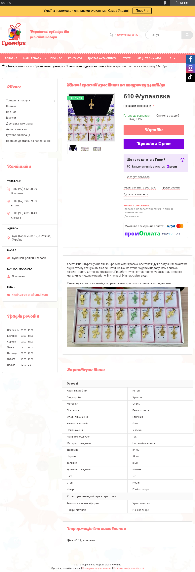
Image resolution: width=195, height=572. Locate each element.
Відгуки (11, 117)
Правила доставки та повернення (28, 140)
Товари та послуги (20, 66)
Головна (11, 58)
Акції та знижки (149, 58)
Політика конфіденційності (128, 568)
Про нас (56, 58)
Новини (11, 106)
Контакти (75, 58)
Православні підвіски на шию (85, 66)
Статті (127, 58)
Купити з (154, 144)
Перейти (142, 11)
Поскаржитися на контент (97, 568)
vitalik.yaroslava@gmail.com (30, 294)
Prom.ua (116, 564)
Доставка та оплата (102, 58)
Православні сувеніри (49, 66)
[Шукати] (187, 35)
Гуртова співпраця (18, 135)
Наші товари (32, 58)
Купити (154, 130)
